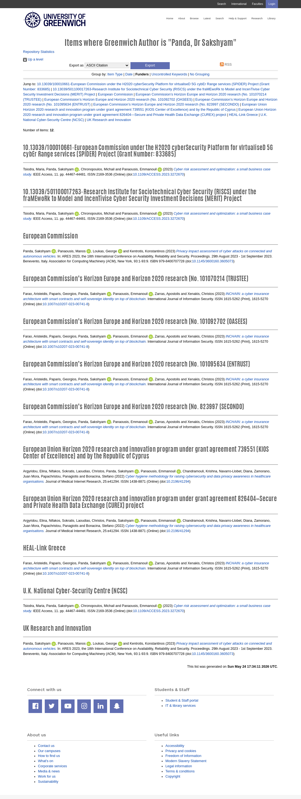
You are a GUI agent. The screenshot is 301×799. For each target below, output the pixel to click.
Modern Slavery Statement (185, 761)
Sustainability (48, 781)
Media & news (49, 771)
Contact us (46, 746)
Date (129, 74)
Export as (76, 65)
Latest (206, 18)
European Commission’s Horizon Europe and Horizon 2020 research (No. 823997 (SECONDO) (166, 104)
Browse (194, 18)
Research (256, 18)
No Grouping (199, 74)
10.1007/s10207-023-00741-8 (65, 304)
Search (221, 3)
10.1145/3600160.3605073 (212, 261)
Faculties (257, 3)
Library (271, 18)
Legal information (178, 766)
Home (169, 18)
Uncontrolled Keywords (169, 74)
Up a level (33, 59)
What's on (45, 761)
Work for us (47, 776)
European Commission (115, 94)
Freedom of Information (183, 756)
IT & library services (180, 705)
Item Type (115, 74)
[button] (150, 65)
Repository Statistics (39, 52)
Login (271, 3)
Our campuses (49, 751)
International (238, 3)
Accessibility (174, 746)
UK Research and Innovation (109, 120)
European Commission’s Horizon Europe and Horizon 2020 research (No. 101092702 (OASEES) (118, 99)
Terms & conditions (180, 771)
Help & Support (237, 18)
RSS (225, 64)
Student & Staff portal (181, 700)
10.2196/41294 (177, 481)
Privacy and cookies (180, 751)
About (181, 18)
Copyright (172, 776)
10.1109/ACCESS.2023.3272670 (158, 174)
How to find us (49, 756)
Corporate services (52, 766)
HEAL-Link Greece (243, 115)
